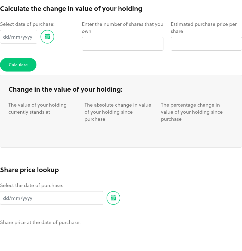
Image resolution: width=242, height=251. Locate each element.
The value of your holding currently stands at (37, 108)
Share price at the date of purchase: (40, 222)
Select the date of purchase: (31, 185)
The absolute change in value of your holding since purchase (118, 111)
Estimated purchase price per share (204, 27)
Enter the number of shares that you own (122, 27)
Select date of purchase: (27, 23)
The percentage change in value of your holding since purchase (192, 111)
